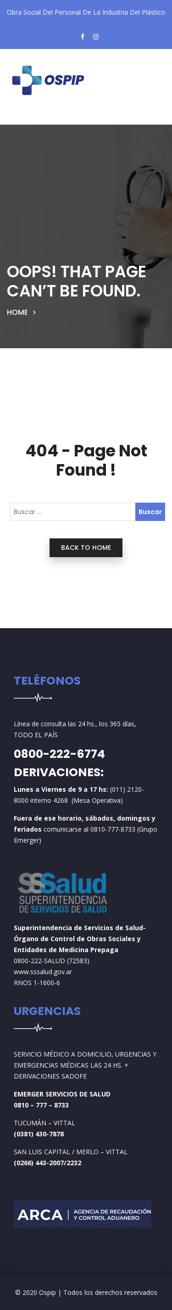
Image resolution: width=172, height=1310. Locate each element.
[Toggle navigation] (29, 117)
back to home (86, 547)
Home (17, 312)
